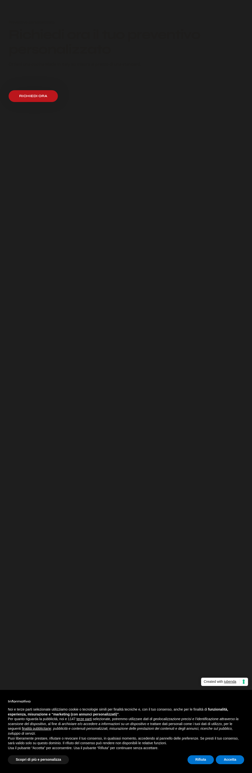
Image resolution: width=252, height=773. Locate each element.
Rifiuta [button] (200, 759)
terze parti (84, 719)
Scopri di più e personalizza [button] (38, 759)
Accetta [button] (230, 759)
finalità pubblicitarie (36, 728)
